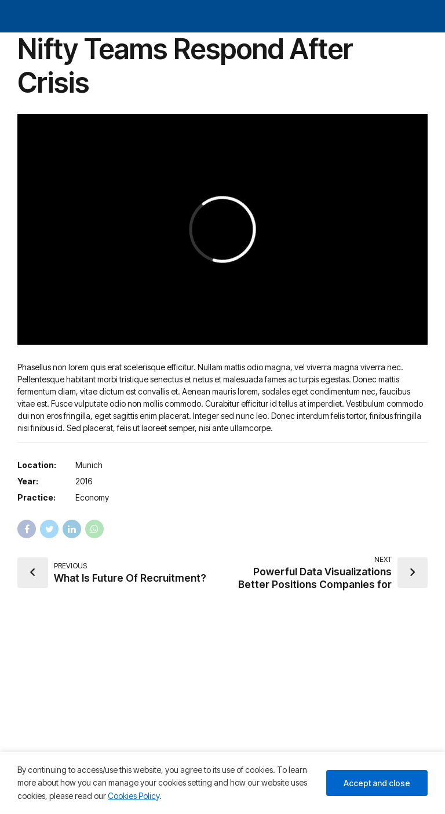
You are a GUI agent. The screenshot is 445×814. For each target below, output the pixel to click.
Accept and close (377, 783)
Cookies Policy (133, 796)
